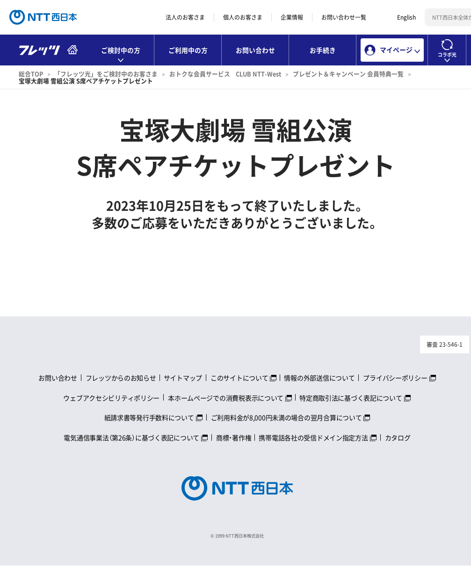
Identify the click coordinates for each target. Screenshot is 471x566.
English (406, 17)
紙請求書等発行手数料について (149, 417)
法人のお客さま (185, 17)
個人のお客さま (242, 17)
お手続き (323, 50)
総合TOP (31, 73)
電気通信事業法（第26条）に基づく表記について (131, 437)
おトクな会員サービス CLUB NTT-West (225, 73)
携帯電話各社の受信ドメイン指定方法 (313, 437)
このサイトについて (239, 377)
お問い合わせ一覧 (343, 17)
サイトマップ (183, 377)
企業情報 (292, 17)
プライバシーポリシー (395, 377)
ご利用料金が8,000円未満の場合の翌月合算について (286, 417)
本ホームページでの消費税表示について (225, 397)
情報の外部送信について (319, 377)
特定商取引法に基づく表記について (350, 397)
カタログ (398, 437)
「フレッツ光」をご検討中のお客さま (106, 73)
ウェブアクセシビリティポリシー (111, 397)
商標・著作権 (233, 437)
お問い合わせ (255, 50)
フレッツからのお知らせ (121, 377)
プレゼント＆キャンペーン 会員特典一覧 (348, 73)
